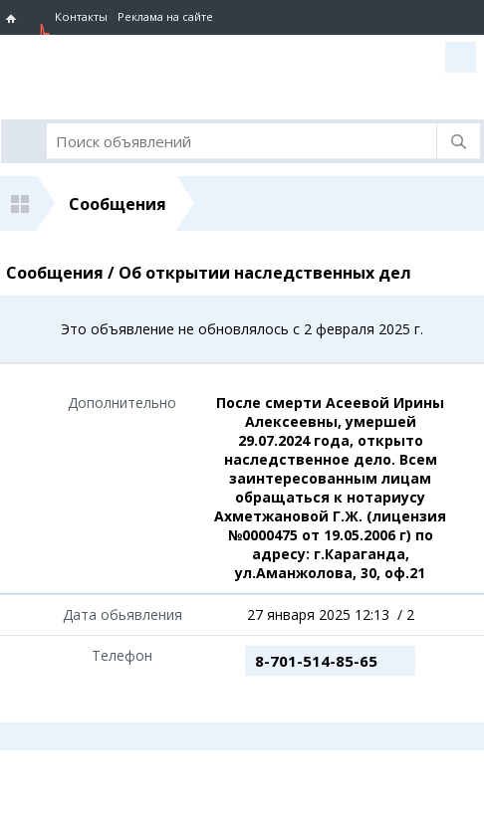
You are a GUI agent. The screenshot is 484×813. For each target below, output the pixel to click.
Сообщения (117, 204)
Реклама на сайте (165, 16)
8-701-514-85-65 (316, 661)
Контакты (81, 16)
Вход (460, 57)
